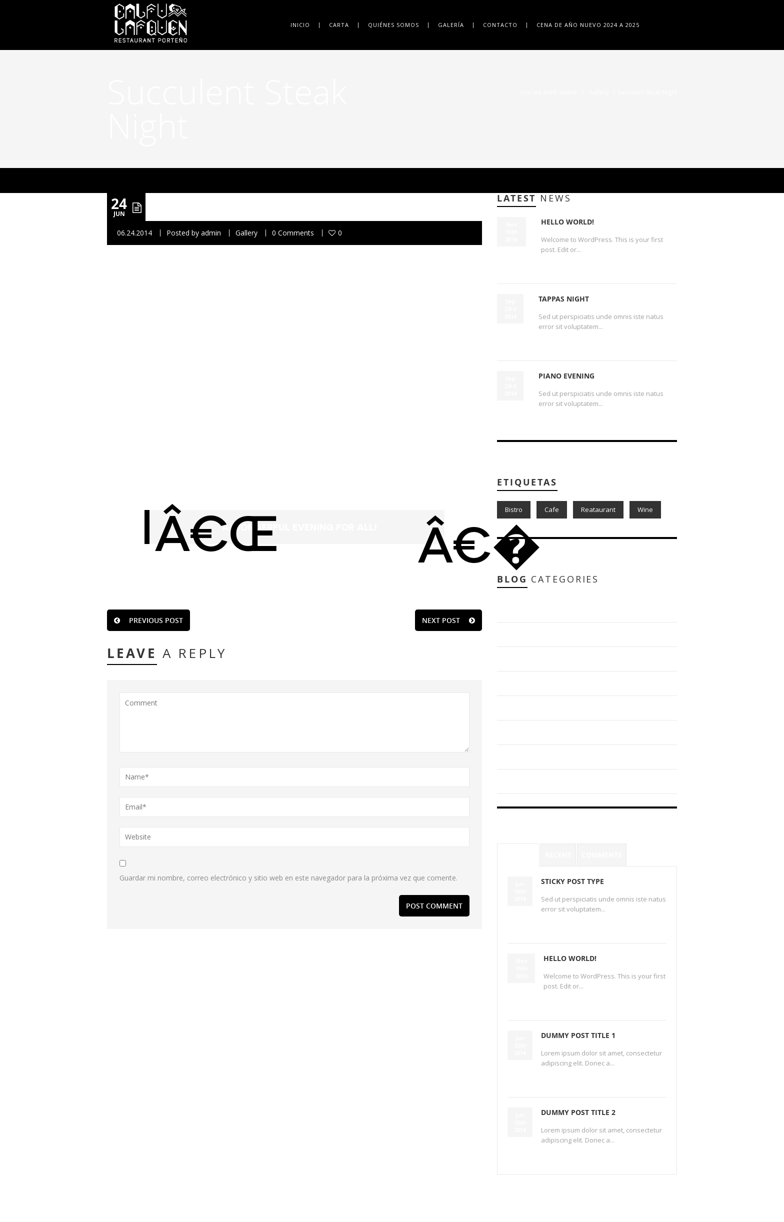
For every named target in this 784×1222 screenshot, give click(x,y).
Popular (518, 855)
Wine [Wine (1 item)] (645, 509)
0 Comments (293, 233)
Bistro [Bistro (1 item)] (513, 509)
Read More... (561, 266)
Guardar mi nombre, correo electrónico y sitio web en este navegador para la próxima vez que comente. (289, 877)
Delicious (524, 659)
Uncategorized (533, 781)
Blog (517, 609)
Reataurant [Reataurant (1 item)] (598, 509)
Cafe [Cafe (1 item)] (551, 509)
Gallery (598, 92)
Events (520, 707)
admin (211, 233)
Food (518, 732)
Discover (524, 683)
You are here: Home (548, 92)
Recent (558, 855)
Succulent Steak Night (258, 206)
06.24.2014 (134, 233)
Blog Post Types (536, 634)
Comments (602, 855)
